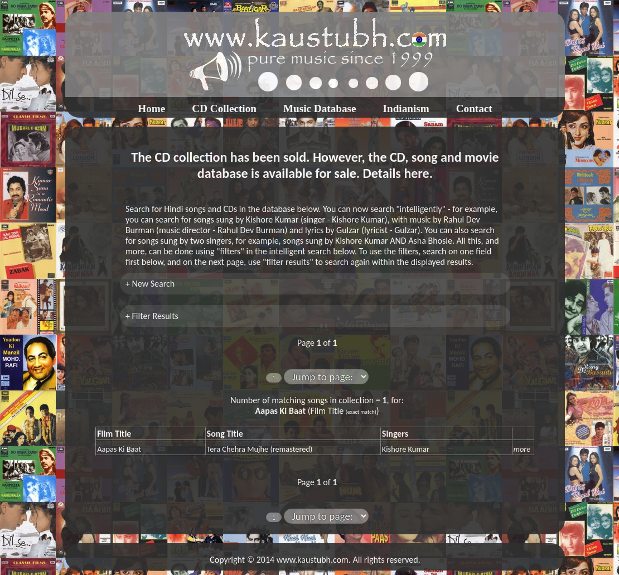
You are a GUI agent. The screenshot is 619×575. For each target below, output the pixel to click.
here (416, 173)
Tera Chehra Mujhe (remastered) (260, 449)
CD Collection (224, 108)
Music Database (319, 108)
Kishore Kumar (405, 449)
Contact (474, 108)
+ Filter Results (151, 316)
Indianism (406, 108)
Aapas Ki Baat (119, 449)
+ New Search (150, 283)
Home (151, 108)
